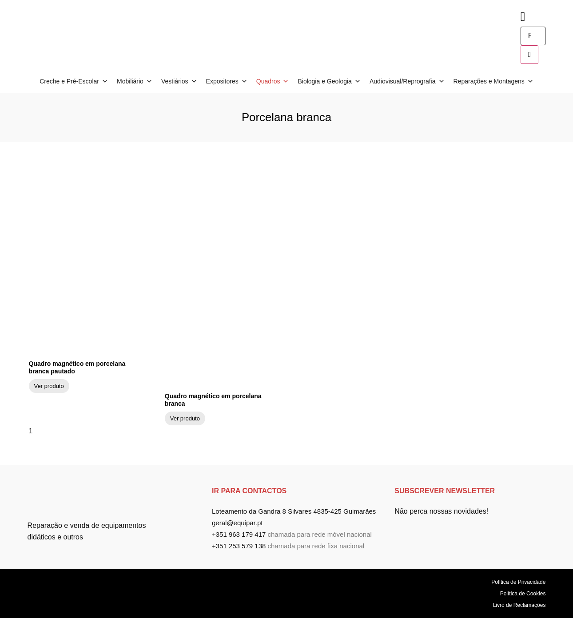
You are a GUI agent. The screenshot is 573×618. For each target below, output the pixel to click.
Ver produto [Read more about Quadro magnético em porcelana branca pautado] (49, 386)
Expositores (226, 81)
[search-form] (533, 36)
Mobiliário (134, 81)
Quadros (272, 81)
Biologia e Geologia (329, 81)
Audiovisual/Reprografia (407, 81)
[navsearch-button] (523, 16)
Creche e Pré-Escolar (74, 81)
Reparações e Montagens (493, 81)
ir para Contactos (249, 491)
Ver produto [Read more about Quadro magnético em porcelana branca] (185, 418)
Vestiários (179, 81)
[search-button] (529, 54)
